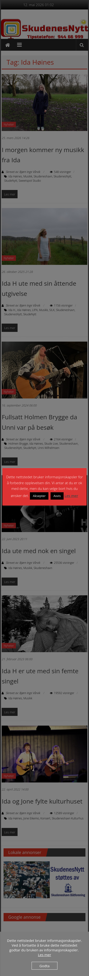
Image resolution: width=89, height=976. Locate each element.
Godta (44, 965)
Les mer (71, 495)
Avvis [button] (57, 496)
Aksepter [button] (39, 496)
